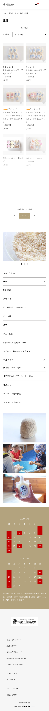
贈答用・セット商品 (16, 13)
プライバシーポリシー (15, 664)
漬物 (5, 325)
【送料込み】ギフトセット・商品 (18, 376)
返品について (12, 646)
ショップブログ (12, 673)
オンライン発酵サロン (13, 402)
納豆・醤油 (8, 333)
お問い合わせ (12, 695)
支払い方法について (14, 652)
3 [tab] (27, 264)
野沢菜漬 (7, 289)
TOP (4, 13)
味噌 (5, 281)
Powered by (24, 706)
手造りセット (9, 359)
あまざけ (7, 316)
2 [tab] (24, 264)
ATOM (13, 679)
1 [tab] (21, 264)
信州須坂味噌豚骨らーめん (15, 342)
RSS (8, 679)
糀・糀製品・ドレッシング (15, 307)
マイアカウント (12, 688)
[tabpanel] (24, 246)
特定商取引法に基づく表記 (17, 658)
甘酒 (26, 13)
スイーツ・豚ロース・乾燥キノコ (17, 351)
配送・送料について (14, 639)
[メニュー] (44, 4)
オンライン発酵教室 (12, 393)
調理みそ (7, 298)
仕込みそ (7, 384)
